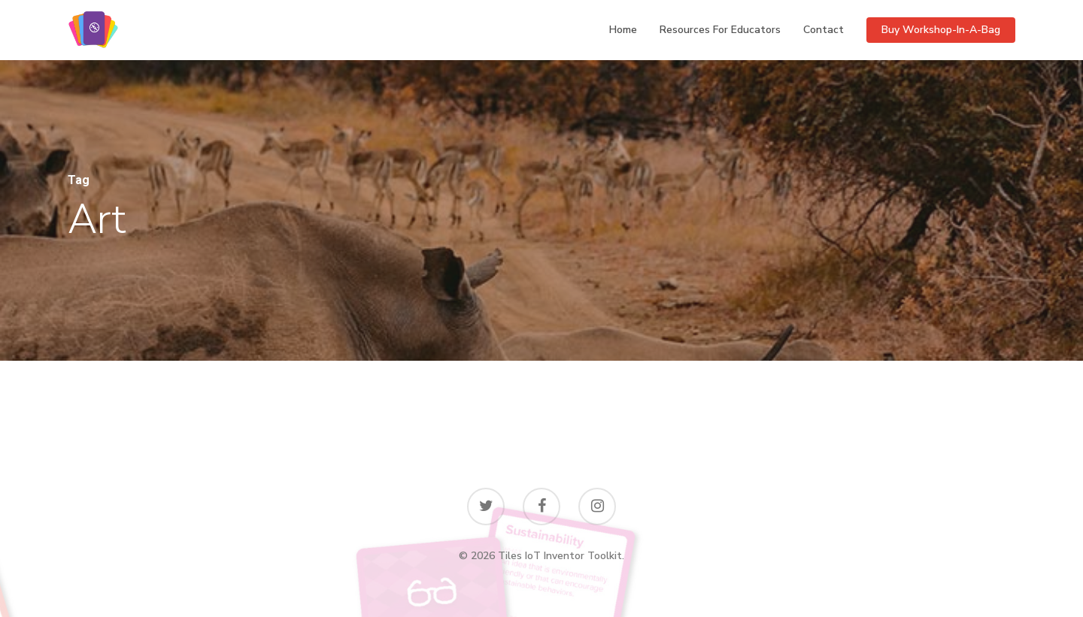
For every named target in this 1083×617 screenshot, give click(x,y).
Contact (823, 30)
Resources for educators (720, 30)
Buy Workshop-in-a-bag (940, 30)
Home (623, 30)
